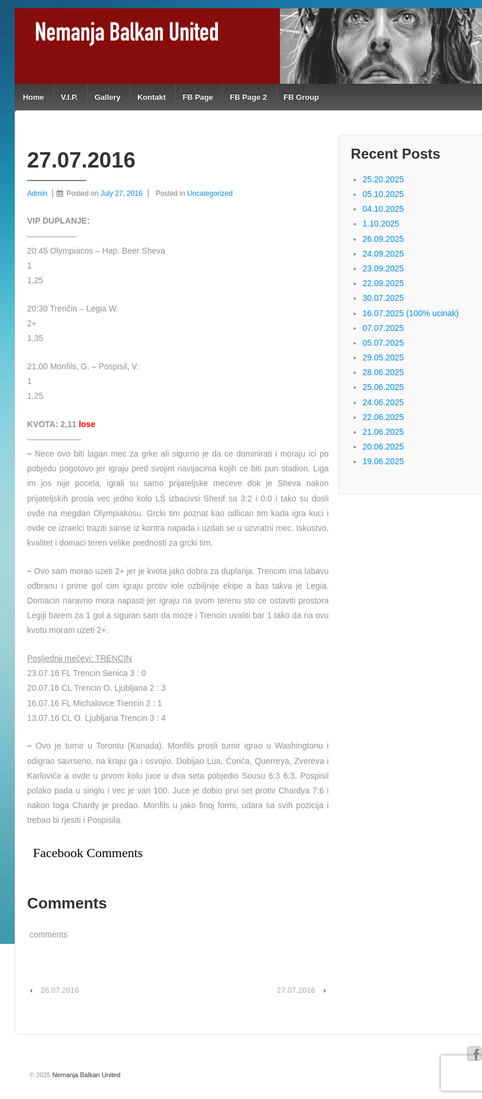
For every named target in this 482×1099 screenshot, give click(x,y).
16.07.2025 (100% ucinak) (410, 313)
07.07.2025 (383, 328)
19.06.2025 (383, 461)
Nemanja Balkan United (86, 1074)
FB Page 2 (248, 97)
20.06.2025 (383, 446)
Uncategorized (210, 193)
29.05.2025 (383, 357)
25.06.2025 (383, 387)
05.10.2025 (383, 194)
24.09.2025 (383, 253)
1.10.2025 (380, 223)
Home (33, 97)
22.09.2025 (383, 283)
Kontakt (151, 97)
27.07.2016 (296, 990)
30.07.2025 (383, 298)
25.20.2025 (383, 179)
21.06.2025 (383, 432)
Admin (37, 193)
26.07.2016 (60, 990)
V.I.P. (69, 97)
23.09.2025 (383, 268)
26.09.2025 (383, 239)
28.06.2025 (383, 372)
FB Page (198, 97)
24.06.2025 (383, 402)
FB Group (301, 97)
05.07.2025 (383, 342)
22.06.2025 (383, 417)
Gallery (107, 97)
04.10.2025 (383, 209)
